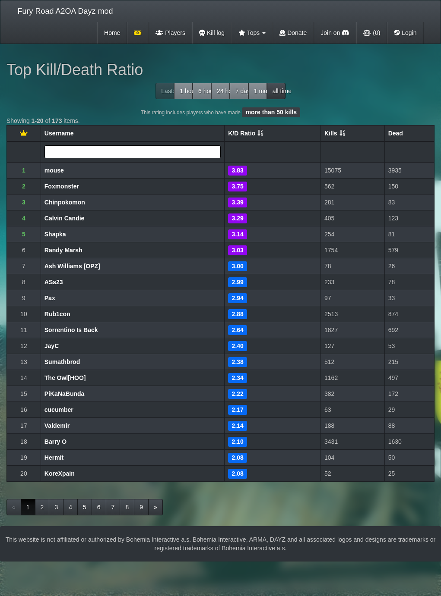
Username (59, 133)
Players (170, 32)
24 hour (223, 91)
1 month (260, 91)
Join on (334, 32)
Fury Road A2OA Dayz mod (65, 11)
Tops (252, 32)
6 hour (204, 91)
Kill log (212, 32)
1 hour (186, 91)
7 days (241, 91)
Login (405, 32)
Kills (330, 133)
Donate (293, 32)
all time (279, 91)
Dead (395, 133)
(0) (371, 32)
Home (112, 32)
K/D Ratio (241, 133)
